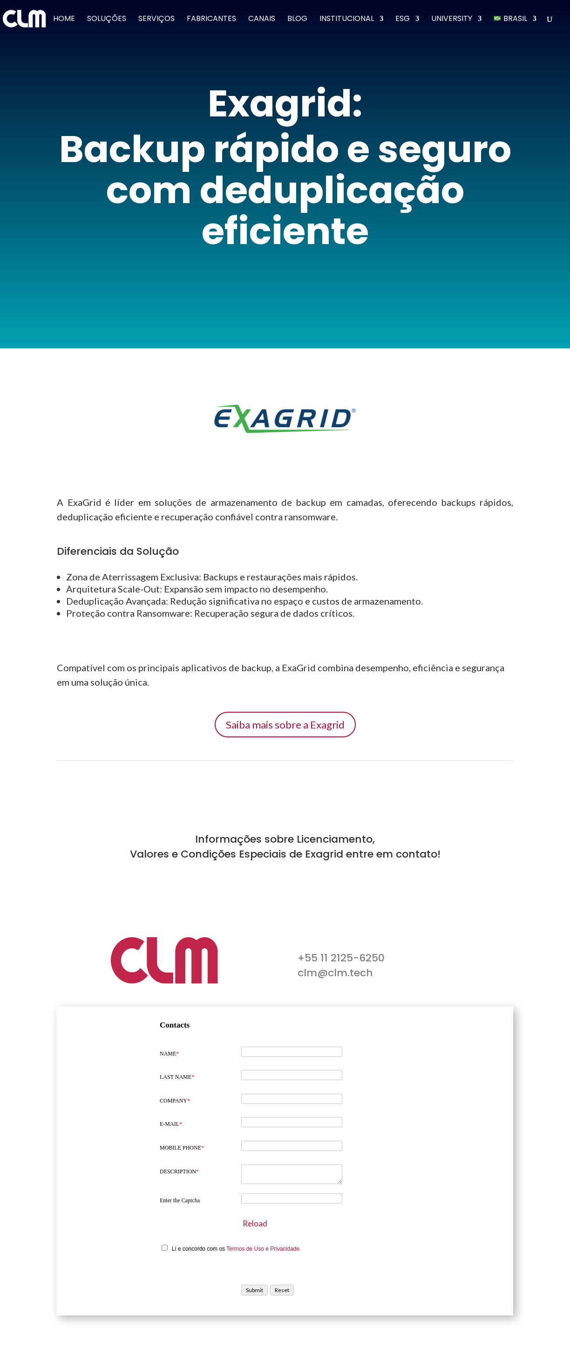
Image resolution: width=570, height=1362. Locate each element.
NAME (169, 1053)
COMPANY (175, 1100)
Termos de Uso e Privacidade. (263, 1249)
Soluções (106, 19)
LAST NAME (177, 1077)
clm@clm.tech (335, 973)
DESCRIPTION (179, 1171)
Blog (297, 19)
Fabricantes (211, 19)
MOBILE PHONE (182, 1147)
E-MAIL (171, 1124)
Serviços (156, 19)
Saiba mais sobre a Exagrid (285, 724)
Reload (255, 1223)
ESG (402, 19)
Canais (261, 19)
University (451, 19)
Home (64, 19)
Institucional (346, 19)
